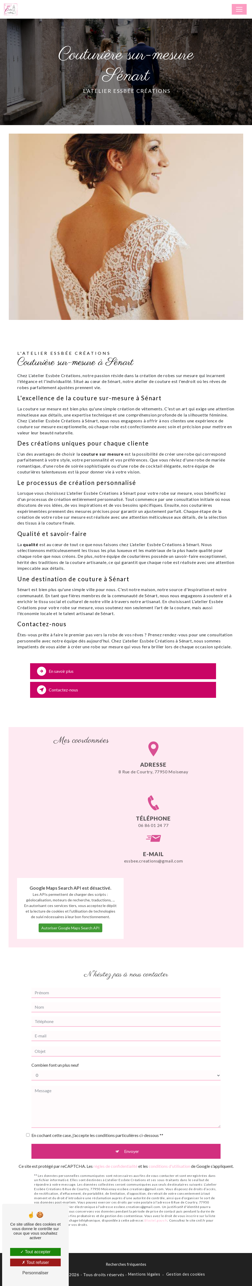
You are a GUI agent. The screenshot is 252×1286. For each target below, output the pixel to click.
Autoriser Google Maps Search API (70, 906)
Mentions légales (144, 1274)
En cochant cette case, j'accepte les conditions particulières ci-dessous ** (97, 1113)
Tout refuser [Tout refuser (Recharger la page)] (35, 1262)
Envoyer (131, 1129)
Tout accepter (35, 1252)
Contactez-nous (57, 689)
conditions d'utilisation (169, 1144)
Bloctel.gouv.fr (155, 1199)
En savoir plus (55, 671)
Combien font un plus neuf (55, 1043)
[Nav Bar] (239, 9)
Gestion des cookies (185, 1274)
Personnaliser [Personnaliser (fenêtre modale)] (35, 1273)
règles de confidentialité (115, 1144)
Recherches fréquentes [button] (126, 1264)
